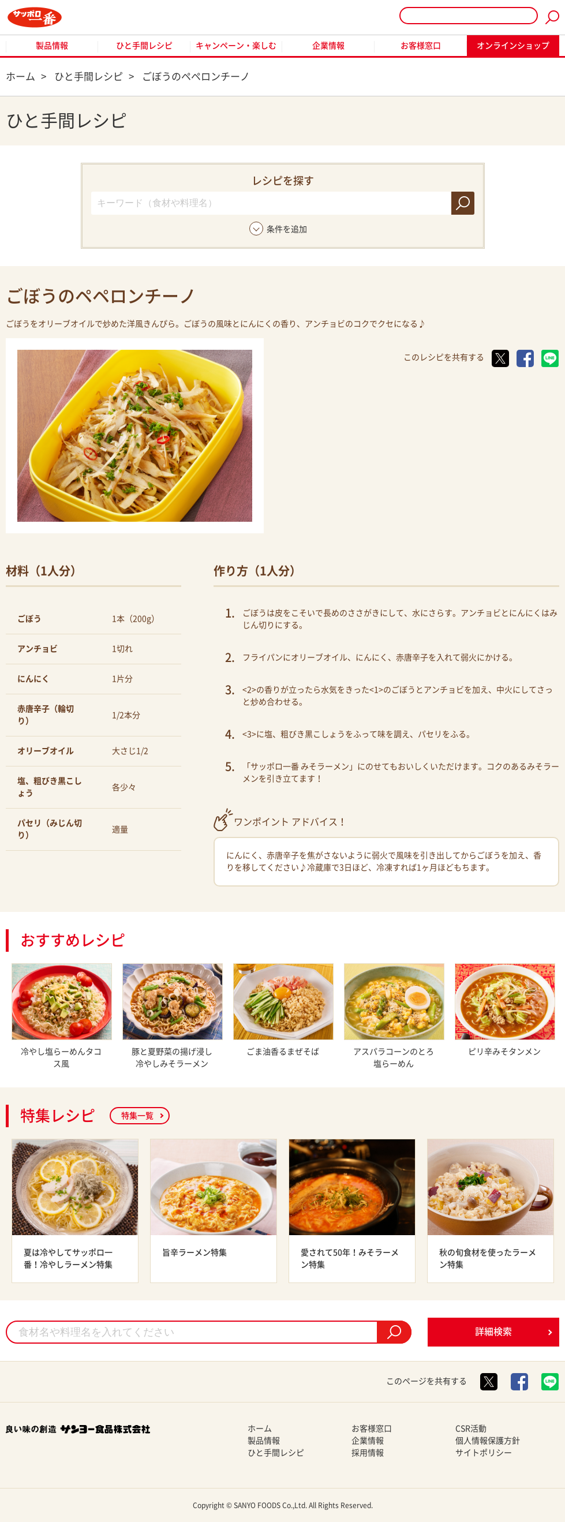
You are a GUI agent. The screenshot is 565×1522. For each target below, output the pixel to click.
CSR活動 (471, 1428)
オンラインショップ (513, 46)
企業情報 (328, 46)
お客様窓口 (421, 46)
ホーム (260, 1428)
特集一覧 (137, 1116)
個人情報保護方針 (487, 1441)
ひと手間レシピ (144, 46)
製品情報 (52, 46)
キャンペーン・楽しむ (236, 46)
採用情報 (367, 1453)
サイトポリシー (483, 1453)
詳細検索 (493, 1331)
